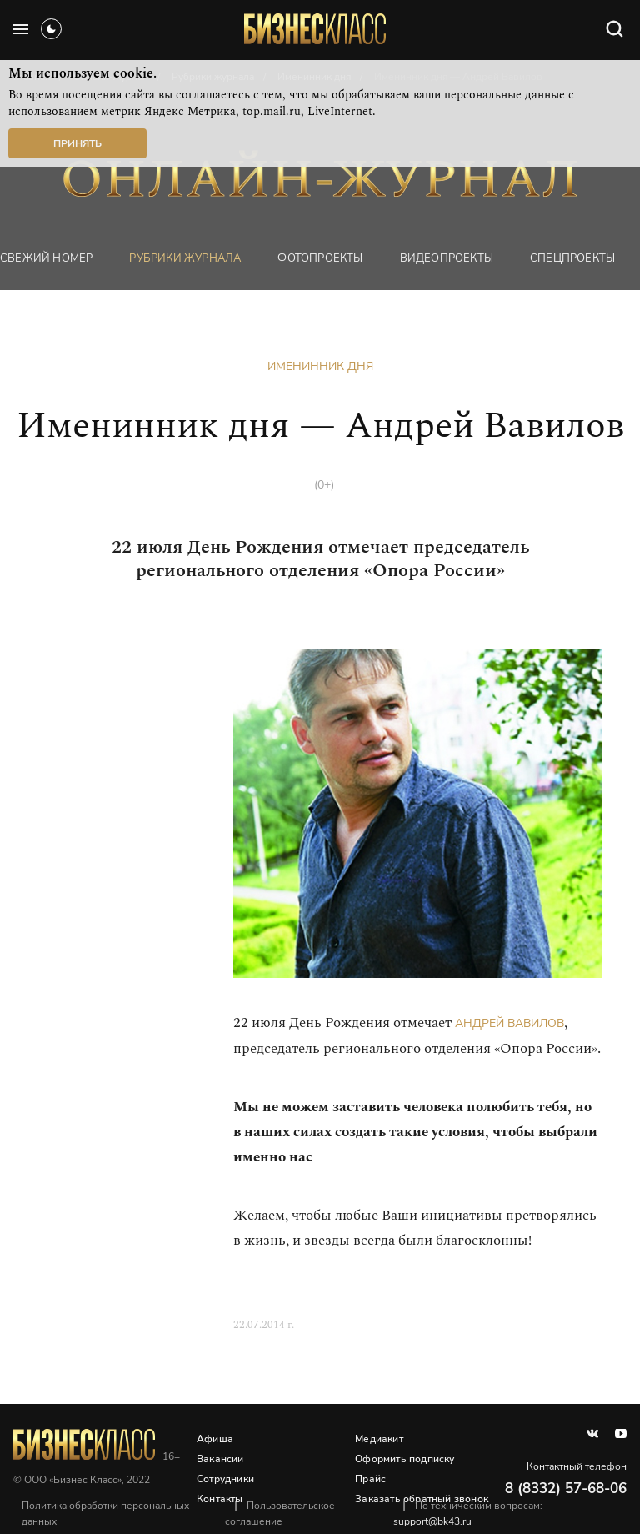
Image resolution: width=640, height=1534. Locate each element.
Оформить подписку (404, 1459)
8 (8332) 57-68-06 (566, 1488)
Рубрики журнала (185, 258)
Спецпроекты (572, 258)
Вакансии (220, 1459)
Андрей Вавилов (509, 1023)
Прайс (370, 1479)
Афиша (215, 1439)
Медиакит (379, 1439)
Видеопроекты (446, 258)
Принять (77, 143)
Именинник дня (320, 366)
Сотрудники (225, 1479)
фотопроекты (320, 258)
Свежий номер (46, 258)
